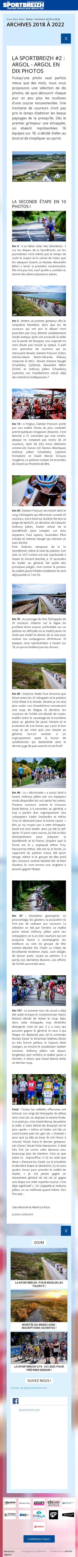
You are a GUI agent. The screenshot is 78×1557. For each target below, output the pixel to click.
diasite (68, 1550)
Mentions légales (9, 1552)
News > (30, 19)
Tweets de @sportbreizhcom (29, 1388)
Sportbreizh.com (29, 1410)
